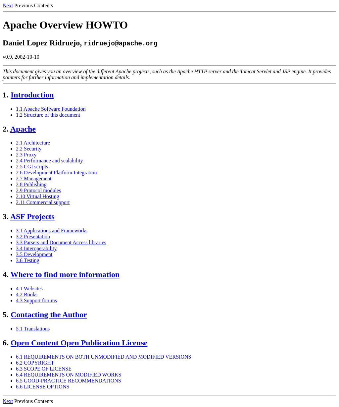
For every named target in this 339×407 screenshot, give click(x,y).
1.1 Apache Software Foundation (51, 109)
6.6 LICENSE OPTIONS (42, 386)
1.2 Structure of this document (48, 115)
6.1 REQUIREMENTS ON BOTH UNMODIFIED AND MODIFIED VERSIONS (103, 357)
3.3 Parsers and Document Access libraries (61, 242)
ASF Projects (32, 216)
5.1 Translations (33, 328)
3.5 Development (34, 254)
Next (8, 5)
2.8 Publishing (31, 184)
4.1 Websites (29, 288)
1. (6, 94)
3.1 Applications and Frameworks (51, 230)
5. (6, 314)
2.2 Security (28, 148)
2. (6, 129)
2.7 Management (34, 178)
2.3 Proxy (26, 154)
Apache (23, 129)
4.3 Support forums (36, 300)
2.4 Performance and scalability (49, 160)
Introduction (32, 94)
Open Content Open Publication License (79, 342)
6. (6, 342)
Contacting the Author (49, 314)
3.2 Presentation (33, 236)
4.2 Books (26, 294)
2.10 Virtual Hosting (37, 196)
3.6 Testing (27, 260)
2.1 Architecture (33, 142)
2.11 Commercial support (43, 202)
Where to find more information (65, 274)
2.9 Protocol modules (38, 190)
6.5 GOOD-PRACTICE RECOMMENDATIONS (68, 380)
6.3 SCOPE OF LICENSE (44, 369)
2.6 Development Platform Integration (56, 172)
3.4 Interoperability (36, 248)
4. (6, 274)
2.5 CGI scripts (32, 166)
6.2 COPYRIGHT (35, 363)
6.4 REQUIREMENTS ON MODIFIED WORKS (68, 375)
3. (6, 216)
